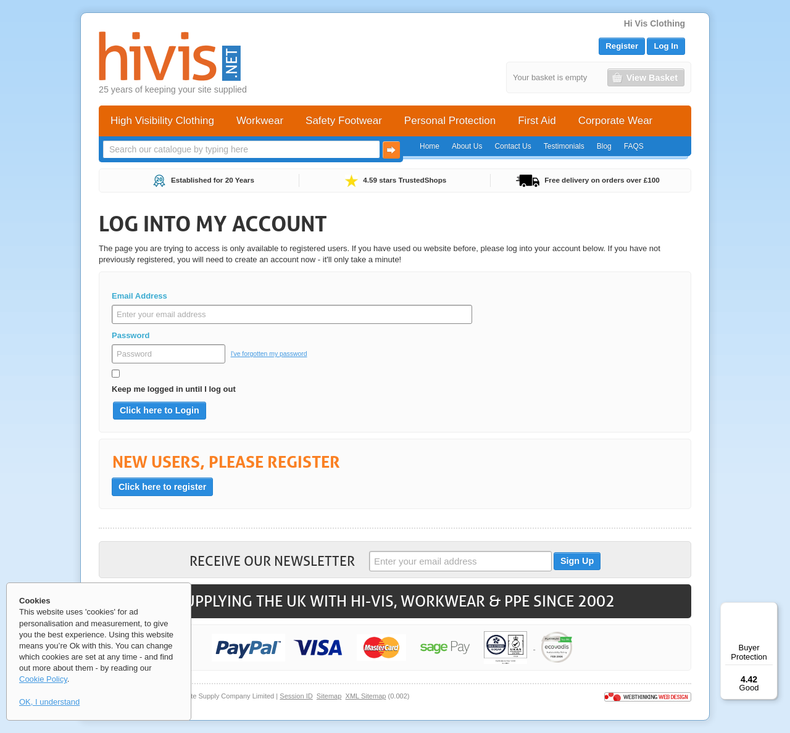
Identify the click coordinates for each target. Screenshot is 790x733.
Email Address (139, 295)
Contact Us (512, 146)
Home (429, 146)
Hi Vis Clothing (654, 23)
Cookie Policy (43, 679)
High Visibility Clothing (162, 120)
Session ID (296, 696)
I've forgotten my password (269, 353)
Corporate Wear (615, 120)
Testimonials (564, 146)
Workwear (259, 120)
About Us (467, 146)
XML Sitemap (366, 696)
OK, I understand (49, 701)
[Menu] (770, 609)
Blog (604, 146)
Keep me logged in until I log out (174, 389)
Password (130, 335)
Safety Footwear (344, 120)
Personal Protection (450, 120)
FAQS (634, 146)
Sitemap (329, 696)
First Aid (536, 120)
